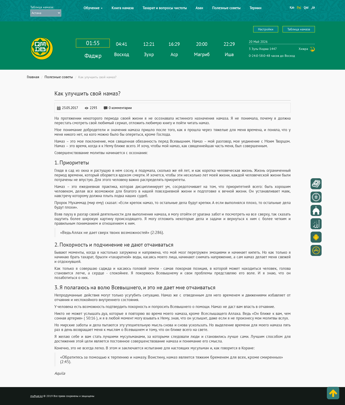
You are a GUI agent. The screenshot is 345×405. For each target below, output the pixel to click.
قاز (313, 7)
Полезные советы (226, 8)
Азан (199, 8)
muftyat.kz (36, 396)
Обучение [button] (93, 8)
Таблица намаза (298, 29)
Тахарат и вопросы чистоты (165, 8)
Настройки (265, 29)
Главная (33, 77)
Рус (299, 7)
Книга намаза (123, 8)
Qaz (306, 7)
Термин (255, 8)
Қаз (292, 7)
